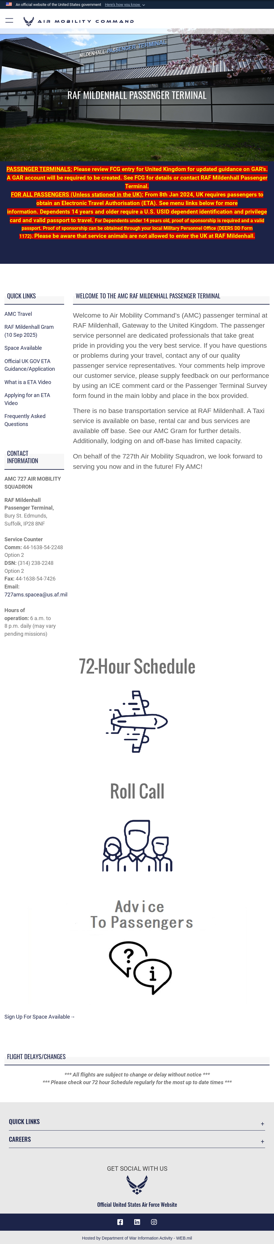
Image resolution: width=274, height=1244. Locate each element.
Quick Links (24, 1121)
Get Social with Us (137, 1168)
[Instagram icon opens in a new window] (153, 1222)
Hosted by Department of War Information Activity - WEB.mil (137, 1238)
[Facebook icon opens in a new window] (120, 1222)
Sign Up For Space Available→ (39, 1017)
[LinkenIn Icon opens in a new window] (137, 1222)
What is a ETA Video (27, 382)
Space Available (23, 348)
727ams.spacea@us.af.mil (35, 595)
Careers (20, 1139)
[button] (125, 5)
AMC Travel (18, 314)
